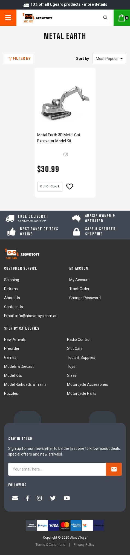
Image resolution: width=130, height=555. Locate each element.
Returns (11, 289)
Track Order (79, 289)
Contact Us (13, 307)
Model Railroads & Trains (25, 384)
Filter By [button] (22, 58)
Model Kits (13, 375)
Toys (71, 366)
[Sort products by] (109, 58)
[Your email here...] (57, 469)
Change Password (85, 298)
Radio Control (78, 339)
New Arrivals (15, 339)
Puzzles (11, 393)
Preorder (11, 348)
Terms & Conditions (50, 545)
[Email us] (15, 499)
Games (10, 357)
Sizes (72, 375)
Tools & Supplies (81, 357)
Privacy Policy (84, 545)
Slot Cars (75, 348)
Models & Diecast (19, 366)
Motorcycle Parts (81, 393)
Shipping (11, 280)
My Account (79, 280)
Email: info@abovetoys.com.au (30, 316)
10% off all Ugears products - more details (65, 4)
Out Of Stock (50, 186)
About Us (12, 298)
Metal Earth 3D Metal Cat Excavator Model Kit (58, 138)
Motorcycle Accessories (87, 384)
